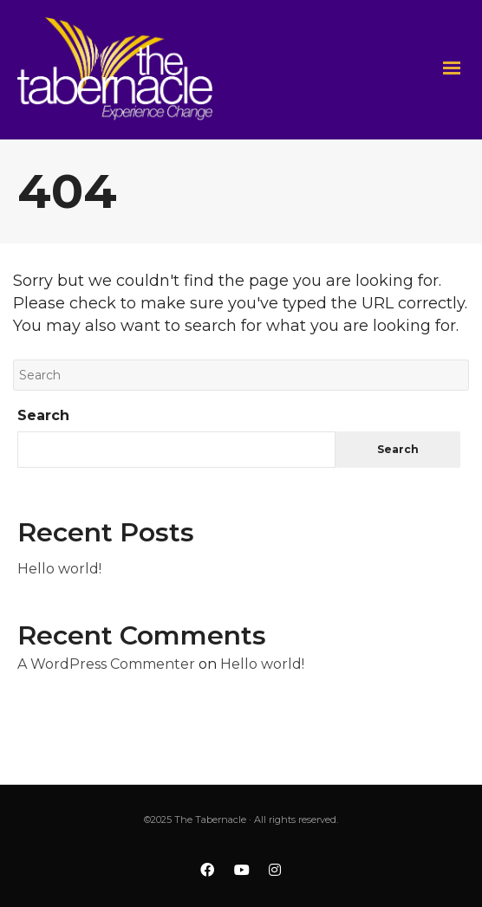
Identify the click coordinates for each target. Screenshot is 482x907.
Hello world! (59, 568)
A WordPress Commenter (106, 664)
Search (43, 415)
